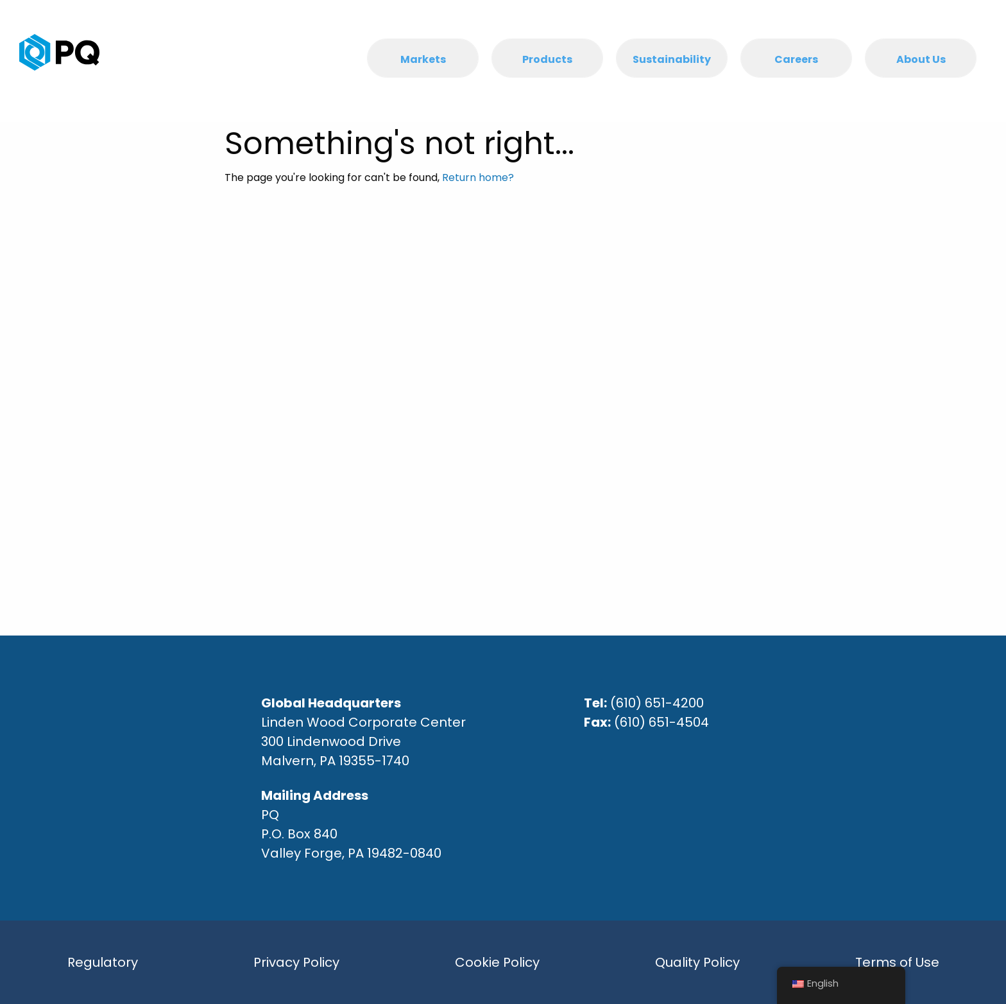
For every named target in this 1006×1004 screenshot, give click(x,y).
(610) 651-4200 (657, 703)
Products (547, 59)
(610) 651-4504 (661, 722)
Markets (423, 59)
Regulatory (102, 962)
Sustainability (672, 59)
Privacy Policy (296, 962)
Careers (796, 59)
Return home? (478, 177)
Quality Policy (697, 962)
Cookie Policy (497, 962)
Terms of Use (897, 962)
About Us (921, 59)
